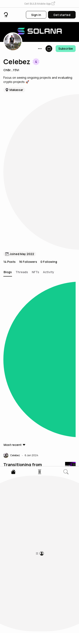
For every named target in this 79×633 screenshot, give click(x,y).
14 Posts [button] (9, 104)
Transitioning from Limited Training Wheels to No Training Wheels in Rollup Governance (28, 161)
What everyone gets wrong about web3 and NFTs (26, 432)
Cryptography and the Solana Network (25, 339)
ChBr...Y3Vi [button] (11, 70)
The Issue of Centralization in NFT (25, 524)
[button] (39, 4)
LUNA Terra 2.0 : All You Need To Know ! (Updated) (30, 570)
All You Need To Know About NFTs (24, 478)
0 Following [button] (48, 104)
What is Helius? (19, 296)
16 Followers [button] (28, 104)
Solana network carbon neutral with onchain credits (26, 253)
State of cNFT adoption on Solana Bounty (29, 207)
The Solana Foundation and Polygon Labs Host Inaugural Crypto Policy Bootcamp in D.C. (27, 385)
